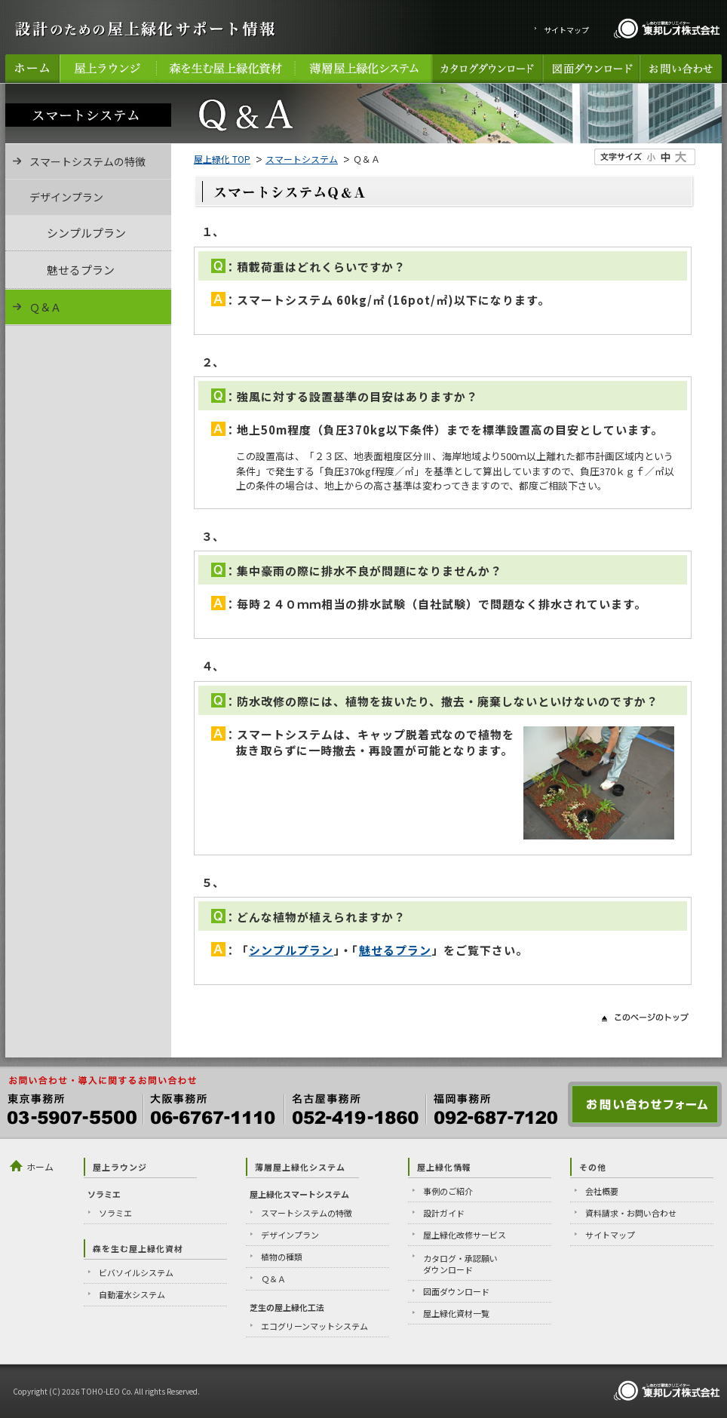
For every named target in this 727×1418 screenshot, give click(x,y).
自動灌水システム (132, 1294)
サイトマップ (566, 29)
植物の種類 (281, 1257)
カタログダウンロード (486, 68)
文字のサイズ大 (680, 156)
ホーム (32, 68)
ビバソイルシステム (136, 1272)
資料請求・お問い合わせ (630, 1213)
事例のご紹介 (448, 1191)
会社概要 (601, 1191)
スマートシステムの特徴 (87, 161)
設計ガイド (444, 1213)
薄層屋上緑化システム (363, 68)
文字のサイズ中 (666, 156)
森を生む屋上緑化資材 (225, 68)
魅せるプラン (395, 950)
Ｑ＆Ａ (45, 307)
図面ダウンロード (591, 68)
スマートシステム (301, 158)
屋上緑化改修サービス (464, 1235)
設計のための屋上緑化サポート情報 (144, 28)
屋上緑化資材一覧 (456, 1313)
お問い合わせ (681, 68)
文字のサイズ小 (651, 156)
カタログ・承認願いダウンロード (460, 1263)
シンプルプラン (291, 950)
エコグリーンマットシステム (314, 1326)
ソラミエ (115, 1213)
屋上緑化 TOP (222, 158)
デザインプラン (290, 1235)
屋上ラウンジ (108, 68)
